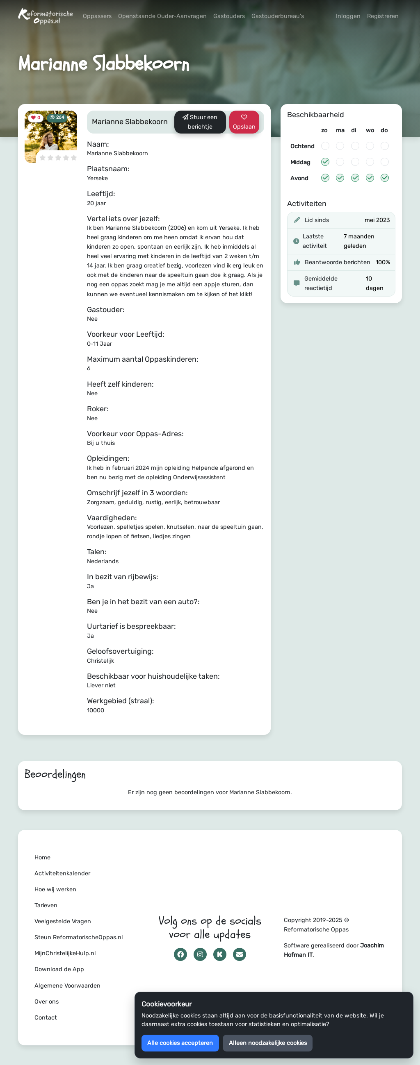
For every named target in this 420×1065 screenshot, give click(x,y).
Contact (45, 1017)
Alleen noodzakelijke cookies (268, 1043)
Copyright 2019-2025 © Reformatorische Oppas (316, 925)
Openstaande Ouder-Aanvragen (162, 16)
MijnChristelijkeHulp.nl (65, 953)
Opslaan (244, 122)
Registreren (383, 16)
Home (42, 857)
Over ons (46, 1001)
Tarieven (45, 905)
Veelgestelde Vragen (62, 921)
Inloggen (348, 16)
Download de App (59, 969)
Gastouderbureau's (277, 16)
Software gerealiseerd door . (334, 950)
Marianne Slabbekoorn (130, 121)
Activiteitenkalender (62, 873)
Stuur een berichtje (200, 122)
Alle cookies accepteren (180, 1043)
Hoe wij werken (55, 889)
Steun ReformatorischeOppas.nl (78, 937)
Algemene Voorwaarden (67, 985)
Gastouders (229, 16)
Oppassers (97, 16)
